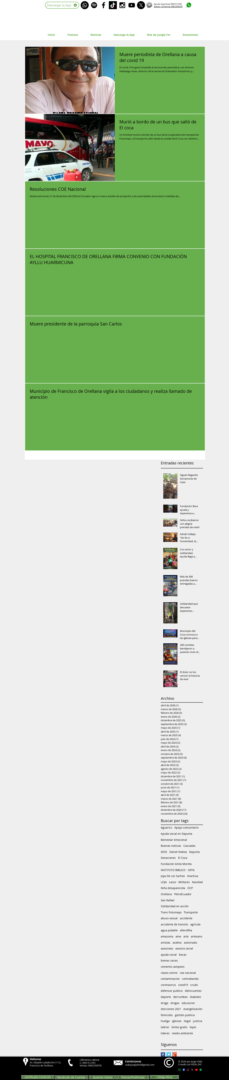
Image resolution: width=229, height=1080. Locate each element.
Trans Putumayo (171, 912)
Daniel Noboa (178, 852)
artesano (196, 936)
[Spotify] (94, 5)
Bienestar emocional (174, 840)
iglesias (176, 1021)
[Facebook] (183, 1069)
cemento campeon (173, 966)
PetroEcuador (182, 894)
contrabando (190, 978)
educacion (188, 1003)
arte (186, 936)
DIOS (164, 852)
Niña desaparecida (173, 888)
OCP (190, 888)
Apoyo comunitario (186, 827)
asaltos (177, 942)
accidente (186, 918)
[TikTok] (113, 5)
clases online (169, 973)
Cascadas (189, 846)
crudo (194, 985)
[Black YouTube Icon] (132, 5)
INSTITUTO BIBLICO (173, 870)
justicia (197, 1021)
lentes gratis (179, 1027)
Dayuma (194, 852)
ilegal (187, 1021)
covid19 (183, 985)
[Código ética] (164, 1077)
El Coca (182, 858)
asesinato (167, 948)
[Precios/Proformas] (133, 1077)
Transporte (191, 912)
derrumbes (180, 997)
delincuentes (193, 991)
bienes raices (169, 960)
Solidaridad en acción (175, 906)
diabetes (195, 997)
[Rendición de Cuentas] (71, 1077)
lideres (165, 1033)
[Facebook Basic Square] (163, 1054)
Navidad (197, 882)
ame (178, 936)
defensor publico (172, 991)
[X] (141, 5)
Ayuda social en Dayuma (176, 833)
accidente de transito (174, 924)
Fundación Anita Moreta (176, 864)
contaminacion (170, 978)
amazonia (167, 936)
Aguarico (166, 827)
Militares (184, 882)
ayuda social (169, 954)
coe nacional (188, 973)
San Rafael (167, 900)
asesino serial (184, 948)
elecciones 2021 (171, 1009)
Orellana (166, 894)
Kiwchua (192, 876)
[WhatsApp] (85, 5)
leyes (193, 1027)
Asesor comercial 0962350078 (168, 6)
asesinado (190, 942)
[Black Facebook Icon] (103, 5)
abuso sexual (169, 918)
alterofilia (186, 930)
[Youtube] (196, 1069)
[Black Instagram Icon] (122, 5)
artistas (165, 942)
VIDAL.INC (196, 1064)
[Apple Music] (204, 1069)
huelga (165, 1021)
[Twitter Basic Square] (169, 1054)
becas (182, 954)
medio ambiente (182, 1033)
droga (164, 1003)
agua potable (169, 930)
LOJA (164, 882)
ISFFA (191, 870)
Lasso (172, 882)
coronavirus (168, 985)
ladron (165, 1027)
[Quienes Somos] (103, 1077)
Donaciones (168, 858)
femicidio (167, 1015)
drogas (175, 1003)
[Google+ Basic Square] (174, 1054)
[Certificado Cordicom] (37, 1077)
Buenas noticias (171, 846)
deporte (166, 997)
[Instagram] (188, 1069)
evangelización (192, 1009)
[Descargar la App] (62, 5)
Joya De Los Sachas (173, 876)
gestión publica (185, 1015)
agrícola (195, 924)
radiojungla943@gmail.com (139, 1064)
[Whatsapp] (179, 1069)
